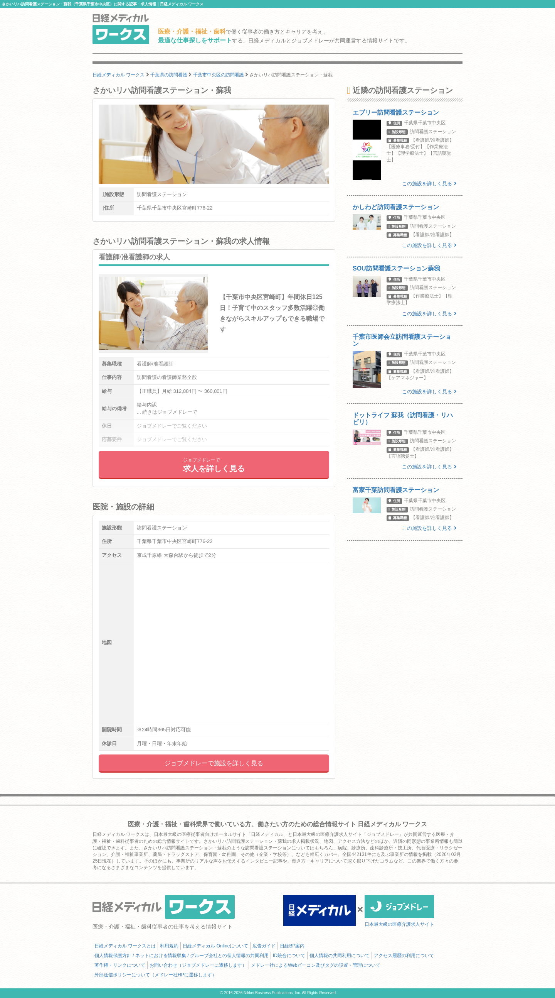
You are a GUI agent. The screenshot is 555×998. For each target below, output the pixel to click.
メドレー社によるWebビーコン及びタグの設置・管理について (315, 965)
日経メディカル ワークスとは (125, 946)
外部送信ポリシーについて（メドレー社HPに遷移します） (155, 975)
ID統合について (289, 955)
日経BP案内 (292, 946)
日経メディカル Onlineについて (215, 946)
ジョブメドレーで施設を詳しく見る (214, 763)
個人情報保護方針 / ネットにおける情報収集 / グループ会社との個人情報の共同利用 (181, 955)
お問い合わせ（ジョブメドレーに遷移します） (198, 965)
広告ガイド (264, 946)
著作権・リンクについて (119, 965)
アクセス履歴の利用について (404, 955)
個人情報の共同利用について (339, 955)
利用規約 (169, 946)
